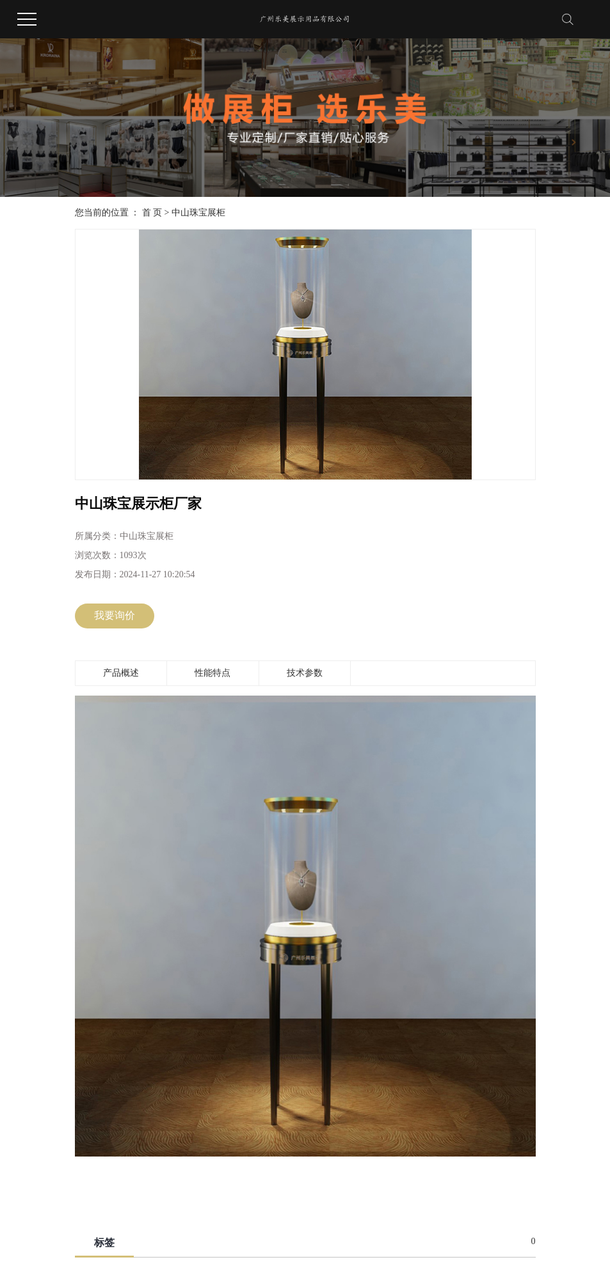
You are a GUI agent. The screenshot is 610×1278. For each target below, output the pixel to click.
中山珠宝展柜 (198, 212)
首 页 (152, 212)
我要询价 (114, 615)
